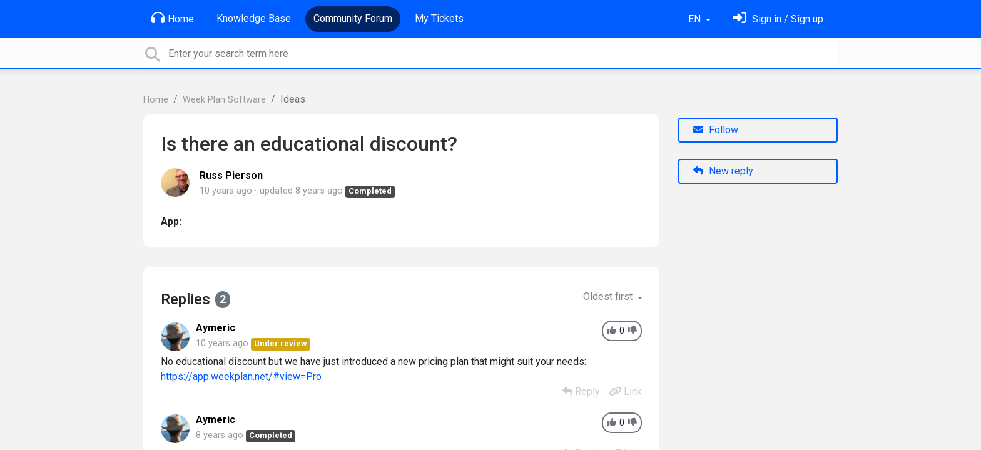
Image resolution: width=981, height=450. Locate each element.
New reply (723, 171)
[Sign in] (778, 19)
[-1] (632, 331)
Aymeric (215, 328)
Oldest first (609, 296)
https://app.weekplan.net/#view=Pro (241, 376)
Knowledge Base (253, 18)
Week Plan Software (224, 99)
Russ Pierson (231, 175)
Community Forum (352, 18)
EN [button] (695, 19)
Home (172, 18)
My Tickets (439, 18)
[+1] (611, 331)
